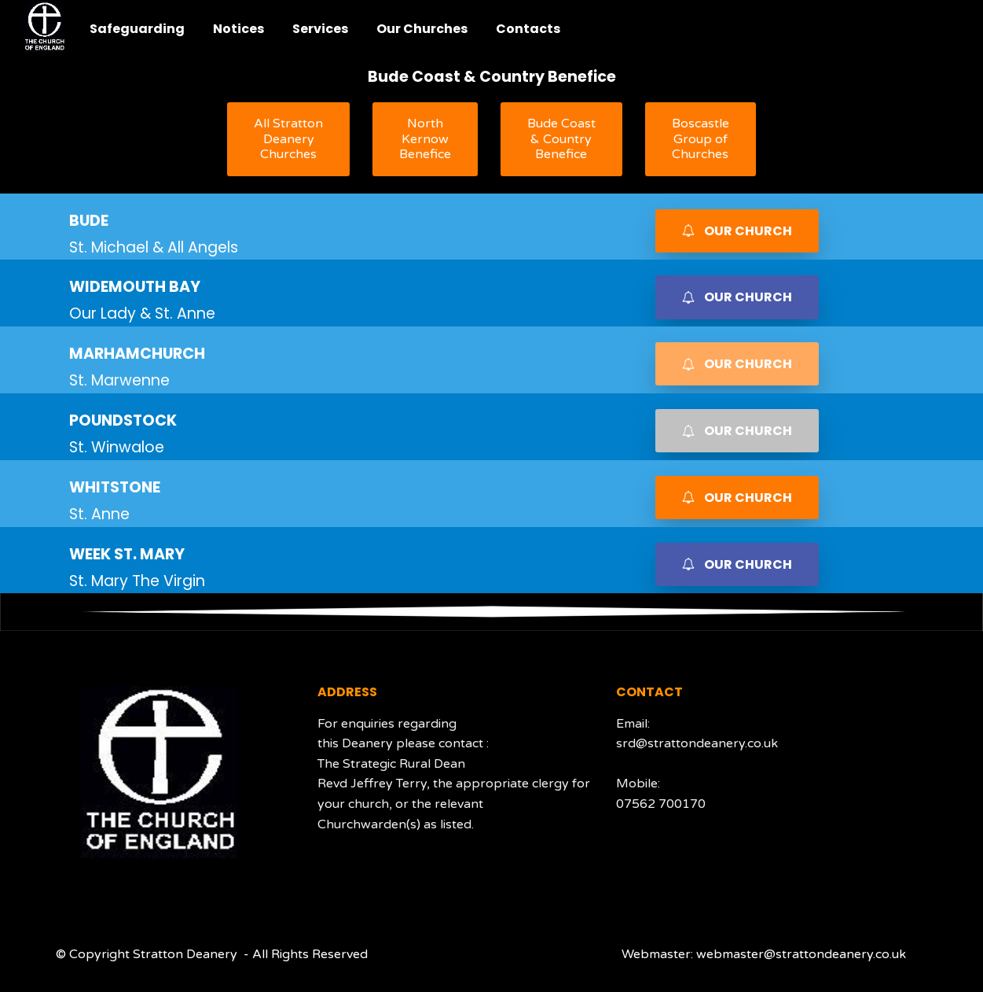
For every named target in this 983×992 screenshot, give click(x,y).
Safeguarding (137, 29)
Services (320, 29)
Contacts (528, 29)
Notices (238, 29)
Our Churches (422, 29)
